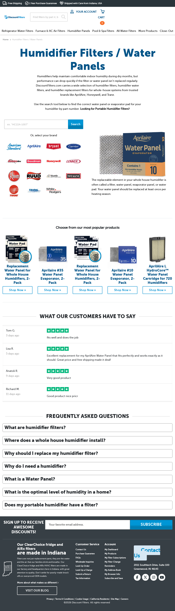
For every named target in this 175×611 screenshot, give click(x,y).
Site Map (115, 599)
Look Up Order (83, 566)
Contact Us (81, 549)
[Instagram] (153, 577)
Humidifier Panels (79, 31)
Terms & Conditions (64, 599)
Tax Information (83, 578)
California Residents (99, 599)
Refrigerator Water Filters (17, 31)
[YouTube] (161, 577)
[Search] (63, 17)
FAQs (78, 558)
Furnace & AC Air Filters (50, 31)
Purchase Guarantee (85, 553)
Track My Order (118, 10)
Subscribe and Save (114, 578)
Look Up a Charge (84, 570)
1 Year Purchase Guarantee (43, 3)
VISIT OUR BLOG (37, 590)
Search (75, 124)
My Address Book (113, 570)
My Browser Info (112, 574)
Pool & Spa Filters (103, 31)
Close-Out (166, 31)
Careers (124, 599)
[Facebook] (137, 577)
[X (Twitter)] (145, 577)
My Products (110, 553)
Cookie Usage (81, 599)
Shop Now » (17, 290)
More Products (147, 31)
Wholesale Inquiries (85, 562)
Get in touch (165, 10)
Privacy (49, 599)
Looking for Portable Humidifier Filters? (105, 108)
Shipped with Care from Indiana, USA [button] (83, 3)
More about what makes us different (37, 582)
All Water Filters (126, 31)
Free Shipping (15, 3)
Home (6, 39)
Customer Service (142, 10)
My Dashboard (111, 549)
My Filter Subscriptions (115, 558)
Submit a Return (83, 574)
